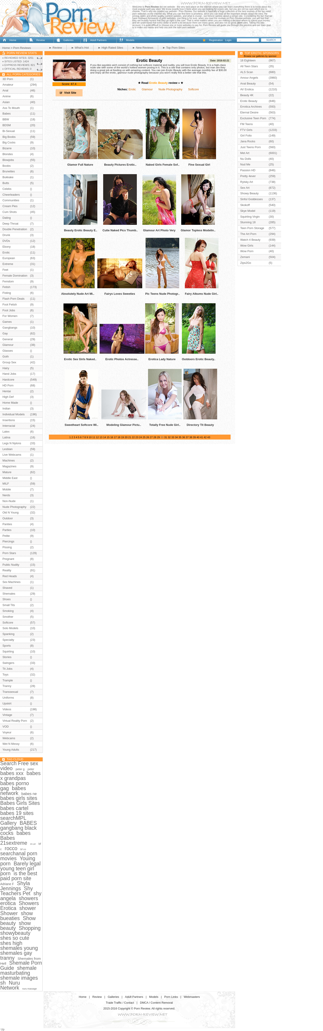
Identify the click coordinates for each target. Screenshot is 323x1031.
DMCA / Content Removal (156, 1002)
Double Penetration (14, 229)
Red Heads (9, 576)
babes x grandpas (20, 775)
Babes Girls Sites (20, 803)
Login (228, 40)
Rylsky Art (246, 182)
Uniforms (8, 697)
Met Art (244, 153)
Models (130, 40)
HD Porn (7, 385)
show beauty (15, 925)
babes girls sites (18, 798)
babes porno (14, 783)
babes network (13, 790)
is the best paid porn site (18, 876)
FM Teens (246, 124)
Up (2, 1029)
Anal (5, 90)
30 (162, 437)
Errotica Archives (251, 106)
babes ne (29, 794)
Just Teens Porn (250, 147)
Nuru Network (10, 985)
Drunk (6, 235)
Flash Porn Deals (13, 298)
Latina (6, 437)
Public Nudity (10, 564)
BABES (28, 823)
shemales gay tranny (16, 955)
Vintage (7, 715)
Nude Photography (170, 89)
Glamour (147, 89)
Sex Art (244, 187)
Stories (6, 657)
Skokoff (245, 205)
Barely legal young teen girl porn (20, 868)
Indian (6, 408)
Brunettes (8, 171)
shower (27, 908)
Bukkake (7, 177)
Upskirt (6, 703)
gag (4, 788)
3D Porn (7, 79)
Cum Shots (9, 212)
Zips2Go (245, 262)
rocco (11, 848)
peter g (20, 769)
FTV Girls (246, 130)
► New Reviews (142, 47)
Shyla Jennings (15, 885)
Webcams (8, 738)
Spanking (8, 634)
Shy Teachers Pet (16, 891)
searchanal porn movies (18, 856)
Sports (6, 645)
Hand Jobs (9, 373)
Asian (6, 102)
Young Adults (10, 749)
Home (12, 40)
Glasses (7, 350)
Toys (5, 674)
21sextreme (13, 843)
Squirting (8, 651)
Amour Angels (249, 77)
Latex (5, 431)
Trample (7, 680)
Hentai (6, 391)
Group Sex (9, 362)
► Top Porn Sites (174, 47)
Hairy (5, 368)
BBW (5, 119)
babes (23, 833)
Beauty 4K (246, 95)
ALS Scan (246, 72)
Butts (5, 183)
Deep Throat (10, 223)
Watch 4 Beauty (250, 239)
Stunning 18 (247, 222)
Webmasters (192, 997)
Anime (6, 96)
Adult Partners (98, 40)
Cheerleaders (11, 194)
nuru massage (29, 989)
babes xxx (12, 773)
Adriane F (7, 884)
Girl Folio (246, 135)
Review (40, 40)
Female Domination (14, 275)
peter (31, 769)
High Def (8, 397)
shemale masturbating (18, 970)
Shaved (7, 587)
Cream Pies (9, 206)
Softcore (193, 89)
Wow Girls (246, 245)
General (7, 339)
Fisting (6, 293)
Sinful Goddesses (251, 199)
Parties (6, 530)
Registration (216, 40)
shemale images (19, 978)
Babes (6, 113)
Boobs (6, 165)
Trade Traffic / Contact (120, 1002)
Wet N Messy (11, 743)
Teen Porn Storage (252, 228)
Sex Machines (11, 582)
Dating (6, 217)
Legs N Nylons (11, 443)
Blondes (7, 154)
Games (7, 321)
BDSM (6, 125)
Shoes (6, 599)
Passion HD (247, 170)
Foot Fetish (9, 304)
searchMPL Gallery (13, 820)
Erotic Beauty (149, 60)
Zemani (245, 257)
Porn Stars (9, 553)
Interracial (8, 425)
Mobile (6, 489)
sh (3, 983)
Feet (5, 269)
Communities (10, 200)
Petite (6, 535)
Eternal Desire (249, 112)
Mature (6, 472)
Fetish (6, 287)
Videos (6, 709)
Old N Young (10, 512)
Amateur (7, 84)
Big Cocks (8, 142)
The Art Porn (248, 234)
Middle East (9, 478)
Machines (8, 460)
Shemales (8, 593)
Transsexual (10, 691)
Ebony (6, 246)
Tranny (6, 686)
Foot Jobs (8, 310)
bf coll (32, 844)
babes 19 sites (17, 813)
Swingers (8, 663)
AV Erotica (247, 89)
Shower (9, 913)
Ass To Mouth (11, 108)
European (8, 258)
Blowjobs (8, 160)
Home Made (10, 402)
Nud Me (245, 164)
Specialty (8, 639)
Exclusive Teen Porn (253, 118)
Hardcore (8, 379)
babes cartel (14, 808)
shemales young (19, 948)
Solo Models (10, 628)
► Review (55, 47)
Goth (5, 356)
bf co (23, 849)
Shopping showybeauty (20, 930)
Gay (5, 333)
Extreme (7, 264)
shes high (11, 943)
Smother (7, 616)
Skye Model (247, 210)
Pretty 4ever (248, 176)
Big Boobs (8, 137)
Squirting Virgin (250, 216)
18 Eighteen (247, 60)
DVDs (6, 241)
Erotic (132, 89)
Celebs (6, 189)
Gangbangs (9, 327)
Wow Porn (246, 251)
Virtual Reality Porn (14, 720)
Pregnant (8, 559)
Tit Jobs (7, 668)
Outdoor (7, 518)
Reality (6, 570)
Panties (7, 524)
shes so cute (14, 938)
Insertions (8, 420)
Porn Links (171, 997)
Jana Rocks (247, 141)
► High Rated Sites (110, 47)
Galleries (68, 40)
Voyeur (6, 732)
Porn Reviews (22, 48)
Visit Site (70, 92)
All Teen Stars (249, 66)
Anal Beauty (248, 83)
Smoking (8, 611)
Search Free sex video (19, 765)
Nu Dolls (245, 158)
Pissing (7, 547)
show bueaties (16, 915)
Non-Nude (8, 501)
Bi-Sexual (8, 131)
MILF (5, 483)
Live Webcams (11, 454)
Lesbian (7, 449)
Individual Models (13, 414)
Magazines (9, 466)
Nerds (6, 495)
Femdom (8, 281)
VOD (5, 726)
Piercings (8, 541)
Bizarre (7, 148)
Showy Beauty (249, 193)
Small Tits (8, 605)
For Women (9, 316)
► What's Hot (80, 47)
